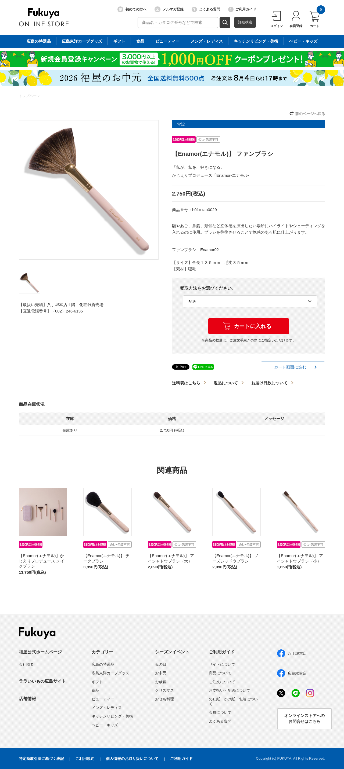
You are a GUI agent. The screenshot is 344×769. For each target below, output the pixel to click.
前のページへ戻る (310, 114)
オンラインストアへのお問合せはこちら (304, 718)
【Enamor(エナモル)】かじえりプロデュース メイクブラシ (41, 560)
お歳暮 (160, 682)
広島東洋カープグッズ (110, 673)
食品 (95, 690)
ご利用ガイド (242, 9)
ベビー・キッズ (105, 725)
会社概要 (26, 664)
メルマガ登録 (169, 9)
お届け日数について (269, 383)
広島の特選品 (103, 664)
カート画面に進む (290, 367)
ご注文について (222, 682)
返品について (226, 383)
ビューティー (103, 699)
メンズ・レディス (107, 707)
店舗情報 (27, 698)
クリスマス (164, 690)
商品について (220, 673)
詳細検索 (245, 22)
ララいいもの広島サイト (42, 681)
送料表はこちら (186, 383)
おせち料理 (164, 699)
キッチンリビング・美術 (112, 716)
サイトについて (222, 664)
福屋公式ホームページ (40, 652)
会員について (220, 712)
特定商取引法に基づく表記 (41, 758)
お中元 (160, 673)
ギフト (97, 682)
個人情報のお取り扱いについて (132, 758)
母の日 (160, 664)
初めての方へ (131, 9)
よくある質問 (206, 9)
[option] (89, 190)
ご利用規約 (85, 758)
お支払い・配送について (229, 690)
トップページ (29, 96)
